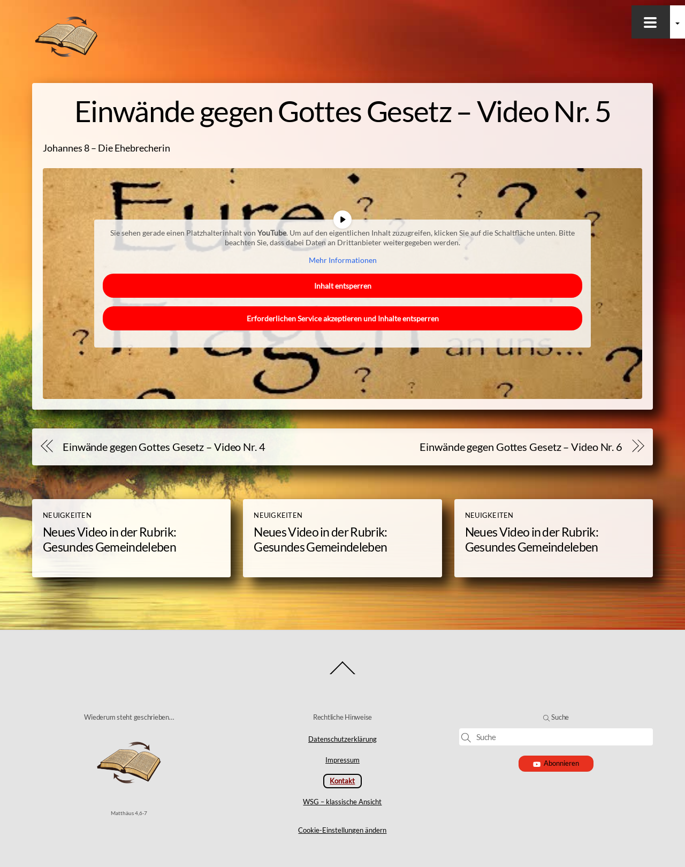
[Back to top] (342, 673)
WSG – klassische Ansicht (342, 801)
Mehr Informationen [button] (343, 260)
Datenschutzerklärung (342, 739)
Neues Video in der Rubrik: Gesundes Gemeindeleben (109, 539)
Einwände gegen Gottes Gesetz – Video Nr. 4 (164, 446)
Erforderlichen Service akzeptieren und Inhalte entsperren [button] (343, 318)
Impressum (342, 760)
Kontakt (342, 780)
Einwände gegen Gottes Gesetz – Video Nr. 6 (521, 446)
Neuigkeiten (67, 515)
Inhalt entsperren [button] (342, 285)
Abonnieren (556, 763)
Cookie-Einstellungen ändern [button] (342, 830)
